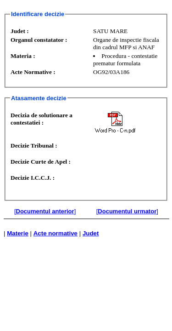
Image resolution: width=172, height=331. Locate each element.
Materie (17, 233)
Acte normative (55, 233)
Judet (91, 233)
